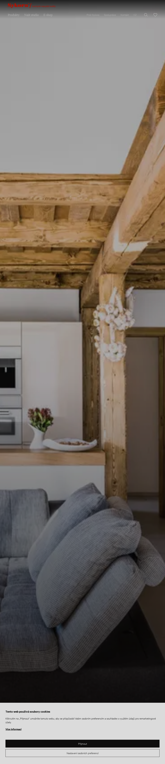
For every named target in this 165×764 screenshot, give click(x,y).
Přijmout (82, 743)
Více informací (13, 729)
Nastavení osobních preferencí (83, 753)
